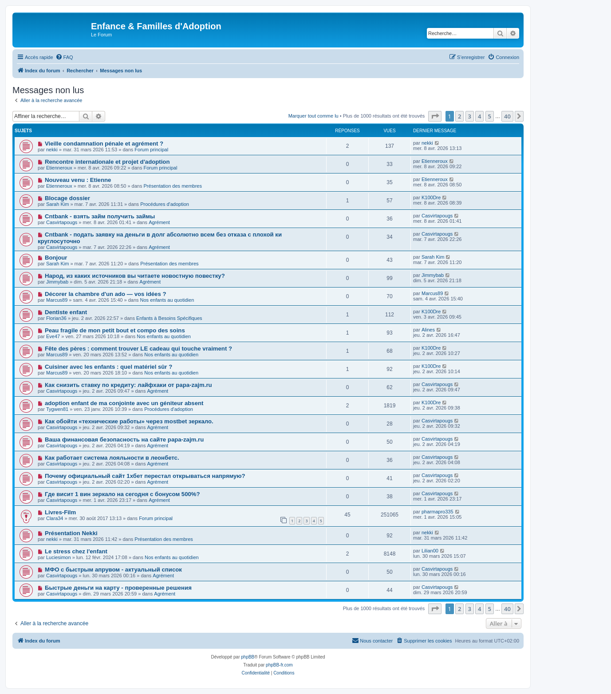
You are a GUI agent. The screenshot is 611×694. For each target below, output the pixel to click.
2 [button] (459, 116)
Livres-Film (60, 512)
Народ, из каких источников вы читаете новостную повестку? (135, 275)
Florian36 (56, 318)
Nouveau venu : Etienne (78, 180)
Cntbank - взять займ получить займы (100, 216)
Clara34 (54, 518)
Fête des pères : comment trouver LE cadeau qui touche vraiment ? (138, 348)
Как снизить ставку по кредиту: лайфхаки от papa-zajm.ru (128, 385)
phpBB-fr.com (279, 664)
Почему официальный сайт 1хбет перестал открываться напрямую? (145, 476)
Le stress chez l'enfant (76, 551)
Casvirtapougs (61, 222)
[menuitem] (64, 57)
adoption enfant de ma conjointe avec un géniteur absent (124, 403)
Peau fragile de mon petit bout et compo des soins (115, 330)
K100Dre (431, 197)
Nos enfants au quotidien (167, 300)
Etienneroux (59, 167)
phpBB (247, 657)
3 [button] (469, 116)
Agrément (159, 222)
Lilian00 (430, 550)
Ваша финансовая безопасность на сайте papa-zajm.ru (124, 439)
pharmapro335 (437, 511)
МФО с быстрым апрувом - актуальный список (113, 569)
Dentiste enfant (66, 312)
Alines (428, 329)
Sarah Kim (57, 204)
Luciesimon (58, 557)
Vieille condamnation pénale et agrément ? (104, 143)
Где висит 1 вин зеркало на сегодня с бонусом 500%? (122, 494)
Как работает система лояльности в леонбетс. (112, 457)
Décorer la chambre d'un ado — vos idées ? (105, 294)
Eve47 (53, 336)
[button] (434, 116)
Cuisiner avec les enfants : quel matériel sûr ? (108, 366)
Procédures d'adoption (164, 204)
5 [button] (489, 116)
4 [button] (479, 116)
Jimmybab (57, 281)
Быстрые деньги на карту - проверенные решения (118, 587)
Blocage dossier (67, 198)
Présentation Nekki (71, 533)
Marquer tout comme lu (313, 115)
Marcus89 (56, 300)
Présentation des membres (173, 186)
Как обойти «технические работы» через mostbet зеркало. (129, 421)
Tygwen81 (57, 409)
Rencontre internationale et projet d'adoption (107, 161)
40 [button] (507, 116)
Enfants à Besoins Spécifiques (169, 318)
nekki (52, 149)
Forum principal (151, 149)
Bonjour (56, 257)
